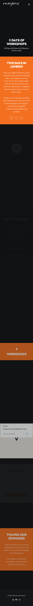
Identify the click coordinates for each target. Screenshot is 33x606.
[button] (29, 4)
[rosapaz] (11, 4)
